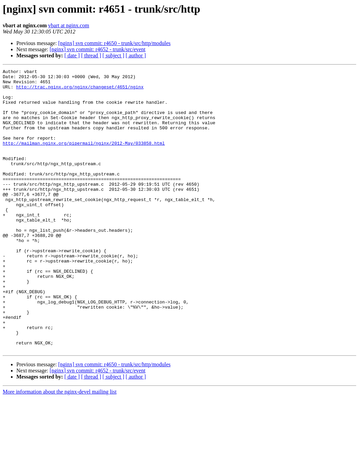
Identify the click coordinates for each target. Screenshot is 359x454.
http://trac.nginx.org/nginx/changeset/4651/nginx (79, 91)
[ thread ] (91, 55)
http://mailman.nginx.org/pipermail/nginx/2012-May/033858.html (84, 158)
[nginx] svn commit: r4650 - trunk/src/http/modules (114, 43)
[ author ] (136, 55)
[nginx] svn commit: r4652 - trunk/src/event (97, 49)
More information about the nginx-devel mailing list (59, 448)
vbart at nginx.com (68, 25)
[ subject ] (113, 55)
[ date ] (72, 55)
